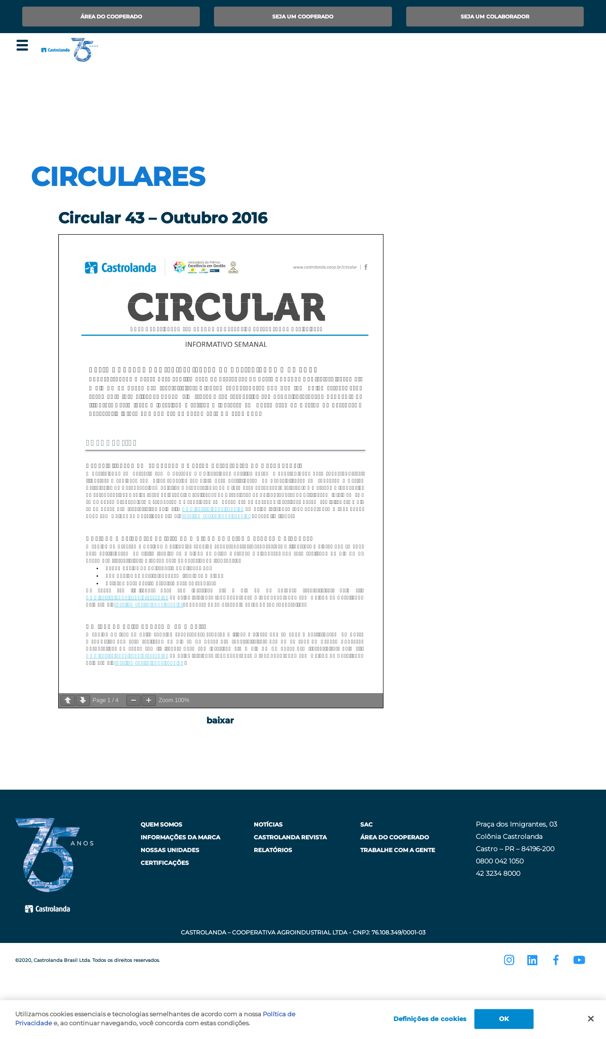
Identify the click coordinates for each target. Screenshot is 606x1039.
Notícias (268, 824)
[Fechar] (590, 1018)
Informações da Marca (180, 837)
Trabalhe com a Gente (397, 850)
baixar (220, 720)
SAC (366, 824)
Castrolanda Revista (290, 837)
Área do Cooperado (111, 16)
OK (504, 1018)
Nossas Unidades (170, 850)
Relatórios (273, 850)
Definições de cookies (430, 1018)
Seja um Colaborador (495, 16)
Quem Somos (161, 824)
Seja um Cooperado (302, 16)
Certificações (165, 862)
